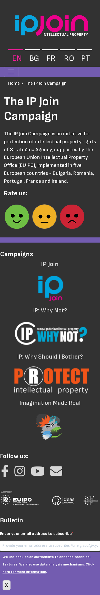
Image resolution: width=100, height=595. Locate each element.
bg (34, 58)
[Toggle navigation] (11, 72)
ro (69, 58)
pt (85, 58)
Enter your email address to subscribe (36, 533)
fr (51, 58)
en (17, 58)
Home (14, 83)
